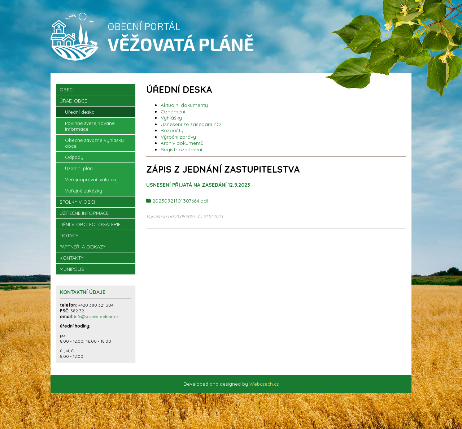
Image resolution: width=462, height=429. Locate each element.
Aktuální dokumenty (184, 105)
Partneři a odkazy (82, 247)
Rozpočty (172, 130)
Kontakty (71, 258)
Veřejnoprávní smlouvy (91, 179)
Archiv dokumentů (182, 143)
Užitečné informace (84, 213)
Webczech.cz (264, 384)
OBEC (66, 89)
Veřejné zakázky (83, 191)
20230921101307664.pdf (180, 201)
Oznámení (173, 111)
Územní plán (79, 168)
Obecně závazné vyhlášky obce (94, 143)
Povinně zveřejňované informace (90, 126)
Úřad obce (73, 101)
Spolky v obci (77, 202)
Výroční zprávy (178, 137)
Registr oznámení (181, 149)
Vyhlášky (171, 117)
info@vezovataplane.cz (96, 316)
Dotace (69, 235)
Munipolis (72, 269)
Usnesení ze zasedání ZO (191, 124)
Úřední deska (80, 112)
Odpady (74, 157)
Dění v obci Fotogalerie (90, 224)
